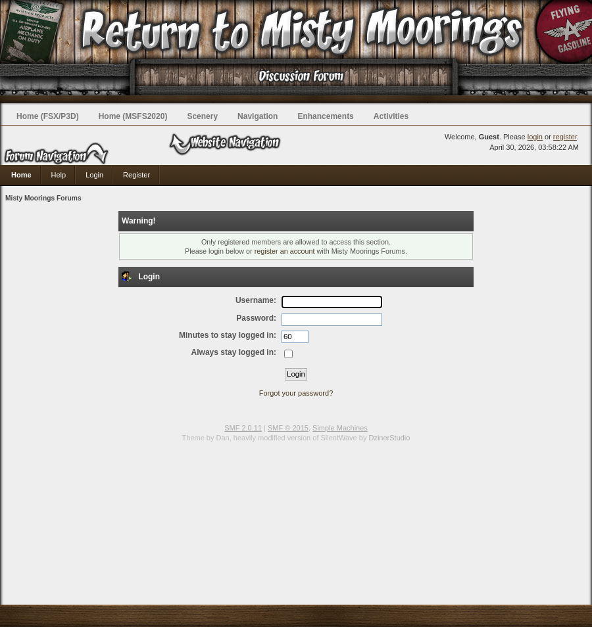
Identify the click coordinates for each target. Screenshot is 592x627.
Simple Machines (340, 428)
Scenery (202, 116)
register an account (285, 251)
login (535, 137)
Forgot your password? (296, 393)
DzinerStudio (389, 438)
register (565, 137)
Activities (391, 116)
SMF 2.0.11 (243, 428)
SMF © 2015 (288, 428)
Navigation (257, 116)
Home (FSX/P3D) (47, 116)
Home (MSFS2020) (133, 116)
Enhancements (325, 116)
